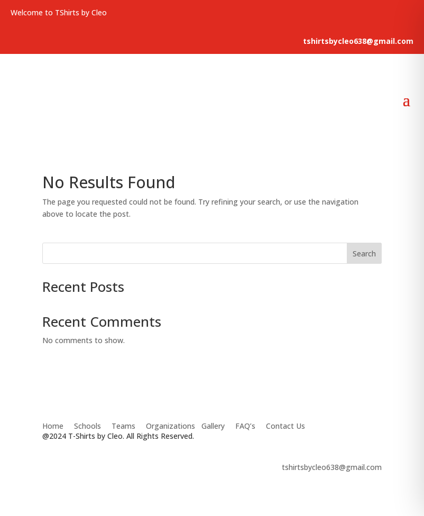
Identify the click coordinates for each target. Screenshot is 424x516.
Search (364, 253)
